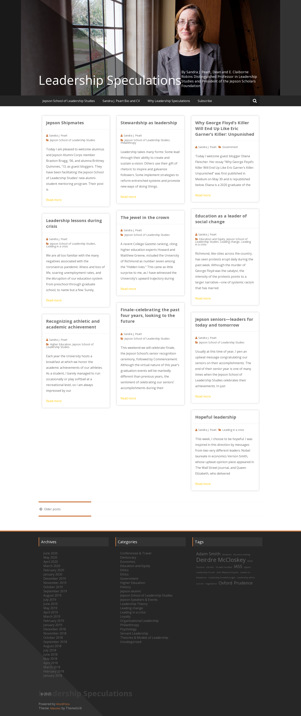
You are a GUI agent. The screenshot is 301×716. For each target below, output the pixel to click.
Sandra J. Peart (58, 135)
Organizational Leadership (139, 621)
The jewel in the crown (145, 217)
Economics (127, 562)
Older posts (50, 509)
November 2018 (54, 633)
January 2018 (52, 675)
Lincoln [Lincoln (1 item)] (200, 583)
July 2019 (49, 599)
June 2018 (50, 654)
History (125, 587)
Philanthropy (128, 143)
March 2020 (51, 566)
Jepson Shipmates (65, 122)
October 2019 (53, 587)
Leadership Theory (134, 604)
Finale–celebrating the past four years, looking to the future (150, 315)
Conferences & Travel (135, 553)
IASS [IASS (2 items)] (238, 566)
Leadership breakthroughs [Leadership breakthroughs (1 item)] (221, 577)
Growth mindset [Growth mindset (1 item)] (224, 567)
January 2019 (52, 625)
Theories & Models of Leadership (144, 637)
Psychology (128, 629)
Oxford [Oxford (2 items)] (225, 583)
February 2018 (53, 671)
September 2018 (55, 642)
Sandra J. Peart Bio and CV (121, 101)
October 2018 (53, 637)
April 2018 (50, 663)
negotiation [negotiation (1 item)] (211, 583)
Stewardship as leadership (149, 122)
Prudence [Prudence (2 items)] (243, 583)
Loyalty (125, 616)
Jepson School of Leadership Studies (68, 101)
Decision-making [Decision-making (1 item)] (241, 554)
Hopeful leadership (215, 417)
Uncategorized (130, 642)
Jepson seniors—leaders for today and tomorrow (224, 322)
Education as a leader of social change (221, 218)
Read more (54, 200)
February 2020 (53, 570)
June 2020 (50, 553)
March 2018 (51, 667)
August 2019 (52, 595)
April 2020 (50, 562)
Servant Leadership (134, 633)
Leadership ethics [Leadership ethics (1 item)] (246, 577)
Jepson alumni (130, 591)
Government (230, 147)
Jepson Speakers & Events (139, 599)
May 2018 (50, 659)
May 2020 (50, 557)
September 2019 (55, 591)
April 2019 (50, 612)
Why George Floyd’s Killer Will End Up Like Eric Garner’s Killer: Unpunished (224, 128)
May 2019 (50, 608)
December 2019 (54, 578)
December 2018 (54, 629)
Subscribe (205, 101)
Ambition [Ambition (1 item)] (227, 554)
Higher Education (60, 344)
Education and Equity (212, 239)
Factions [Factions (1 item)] (200, 567)
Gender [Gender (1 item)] (210, 567)
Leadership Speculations (110, 80)
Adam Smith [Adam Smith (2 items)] (208, 553)
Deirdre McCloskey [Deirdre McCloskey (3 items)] (221, 560)
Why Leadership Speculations (169, 101)
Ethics (124, 570)
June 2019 (50, 604)
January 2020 (52, 574)
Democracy (128, 557)
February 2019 (53, 621)
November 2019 (54, 583)
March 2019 (51, 616)
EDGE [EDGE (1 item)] (250, 561)
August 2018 (52, 646)
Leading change (230, 242)
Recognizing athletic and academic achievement (73, 324)
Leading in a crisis (57, 246)
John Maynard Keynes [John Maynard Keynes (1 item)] (227, 572)
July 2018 (49, 650)
